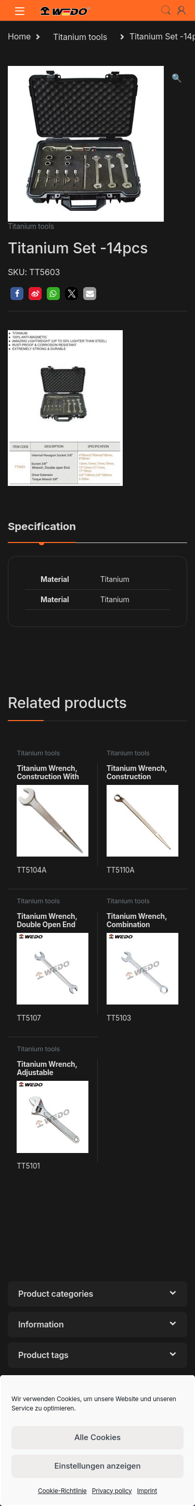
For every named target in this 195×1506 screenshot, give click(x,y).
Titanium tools (80, 37)
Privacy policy (112, 1491)
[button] (177, 78)
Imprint (147, 1491)
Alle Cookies (97, 1437)
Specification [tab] (42, 527)
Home (19, 37)
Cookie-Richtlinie (62, 1491)
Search (166, 10)
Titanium (114, 599)
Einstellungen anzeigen (98, 1466)
